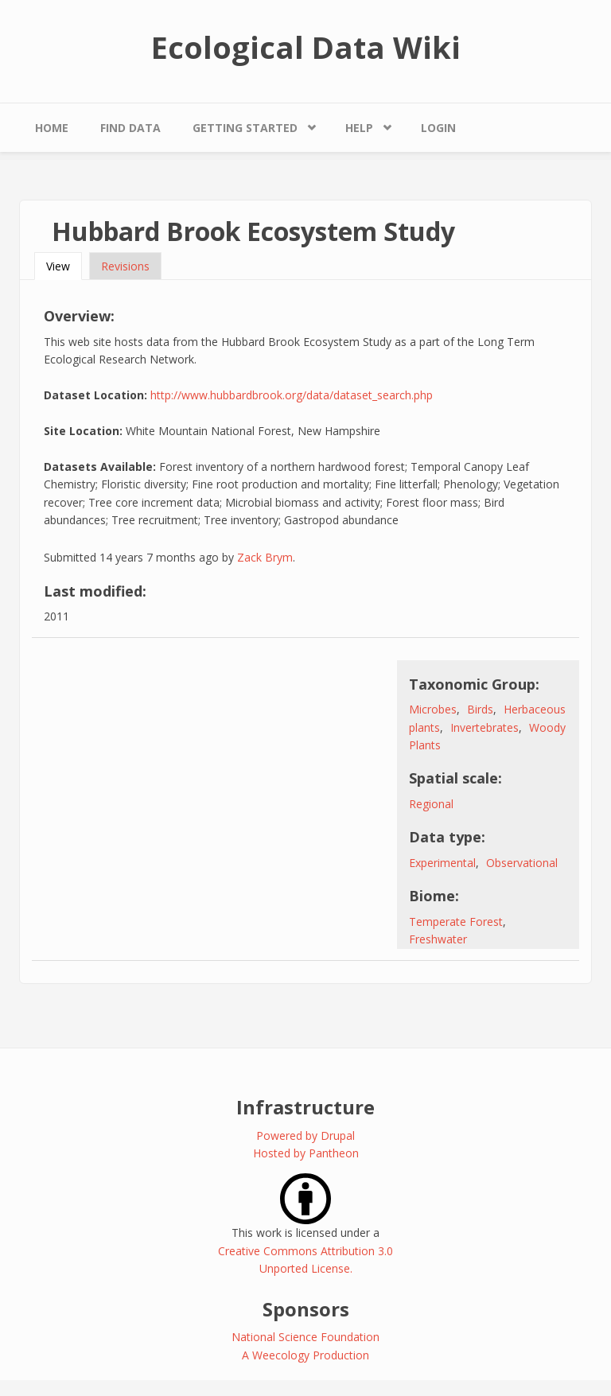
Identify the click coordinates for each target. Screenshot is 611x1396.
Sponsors (306, 1309)
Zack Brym (265, 557)
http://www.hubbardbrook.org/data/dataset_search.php (291, 394)
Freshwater (438, 939)
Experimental (442, 862)
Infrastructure (305, 1107)
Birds (480, 709)
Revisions (125, 266)
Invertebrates (484, 727)
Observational (522, 862)
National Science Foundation (305, 1336)
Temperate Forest (456, 921)
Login (438, 127)
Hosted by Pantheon (306, 1153)
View (64, 266)
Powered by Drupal (305, 1135)
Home (51, 127)
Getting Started (245, 127)
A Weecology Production (305, 1355)
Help (359, 127)
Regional (431, 803)
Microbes (433, 709)
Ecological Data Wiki (306, 47)
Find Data (130, 127)
